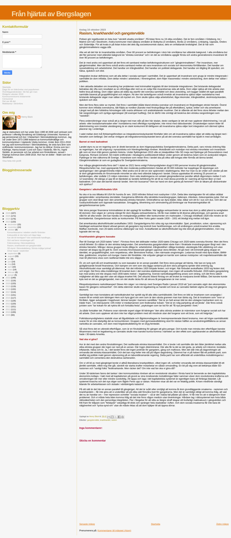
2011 (8, 309)
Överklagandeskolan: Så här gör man (19, 92)
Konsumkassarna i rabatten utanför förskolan (26, 232)
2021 (8, 280)
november (13, 227)
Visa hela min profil (11, 161)
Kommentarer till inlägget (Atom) (114, 530)
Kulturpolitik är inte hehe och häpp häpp (24, 235)
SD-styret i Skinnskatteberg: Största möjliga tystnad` (29, 248)
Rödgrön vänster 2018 (12, 94)
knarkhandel (105, 420)
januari (11, 275)
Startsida (155, 524)
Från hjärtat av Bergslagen (51, 14)
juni (10, 262)
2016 (8, 295)
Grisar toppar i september (18, 251)
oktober (11, 230)
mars (10, 269)
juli (9, 259)
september (13, 253)
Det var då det (9, 101)
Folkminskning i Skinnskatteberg (21, 243)
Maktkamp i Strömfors (12, 103)
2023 (8, 221)
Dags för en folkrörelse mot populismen (20, 89)
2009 (8, 315)
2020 (8, 283)
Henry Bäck (27, 117)
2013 (8, 303)
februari (11, 272)
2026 (8, 213)
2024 (8, 219)
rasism (114, 420)
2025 (8, 216)
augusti (11, 256)
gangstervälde (93, 420)
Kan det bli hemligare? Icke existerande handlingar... (29, 238)
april (10, 267)
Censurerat (7, 99)
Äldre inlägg (222, 524)
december (13, 224)
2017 (8, 292)
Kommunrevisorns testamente (16, 96)
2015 (8, 298)
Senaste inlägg (87, 524)
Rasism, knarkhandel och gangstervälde (24, 245)
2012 (8, 306)
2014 (8, 300)
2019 (8, 286)
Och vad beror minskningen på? (20, 240)
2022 (8, 277)
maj (10, 264)
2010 (8, 312)
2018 (8, 289)
